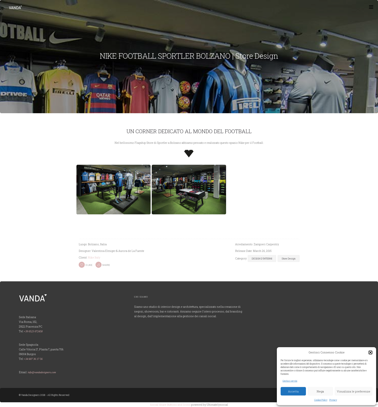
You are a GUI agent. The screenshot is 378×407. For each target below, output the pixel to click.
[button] (370, 352)
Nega (320, 391)
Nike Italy (94, 257)
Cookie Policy (320, 399)
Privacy (333, 399)
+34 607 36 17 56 (33, 359)
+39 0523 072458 (33, 331)
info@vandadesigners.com (42, 372)
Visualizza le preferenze (353, 391)
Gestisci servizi (290, 380)
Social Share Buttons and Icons (170, 404)
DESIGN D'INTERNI (262, 258)
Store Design (289, 258)
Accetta (293, 391)
